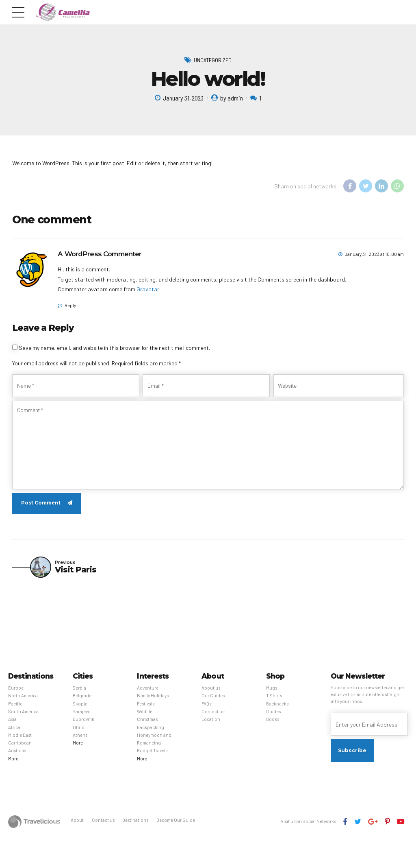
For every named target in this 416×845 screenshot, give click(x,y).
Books (272, 724)
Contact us (213, 716)
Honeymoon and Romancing (154, 743)
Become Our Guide (175, 825)
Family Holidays (153, 700)
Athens (80, 739)
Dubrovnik (83, 724)
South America (23, 716)
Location (211, 724)
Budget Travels (152, 755)
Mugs (271, 692)
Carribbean (20, 747)
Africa (14, 731)
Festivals (145, 708)
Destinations (135, 825)
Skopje (80, 708)
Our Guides (213, 700)
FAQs (206, 708)
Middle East (20, 739)
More (13, 763)
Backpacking (150, 731)
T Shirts (274, 700)
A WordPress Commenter (99, 254)
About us (211, 692)
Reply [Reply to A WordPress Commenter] (70, 305)
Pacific (15, 708)
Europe (16, 692)
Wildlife (144, 716)
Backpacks (277, 708)
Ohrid (78, 731)
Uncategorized (213, 59)
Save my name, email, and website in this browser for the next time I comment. (114, 347)
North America (23, 700)
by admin (231, 98)
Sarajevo (82, 716)
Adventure (147, 692)
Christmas (147, 724)
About (77, 825)
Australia (17, 755)
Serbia (79, 692)
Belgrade (82, 700)
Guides (273, 716)
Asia (12, 724)
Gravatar (147, 289)
